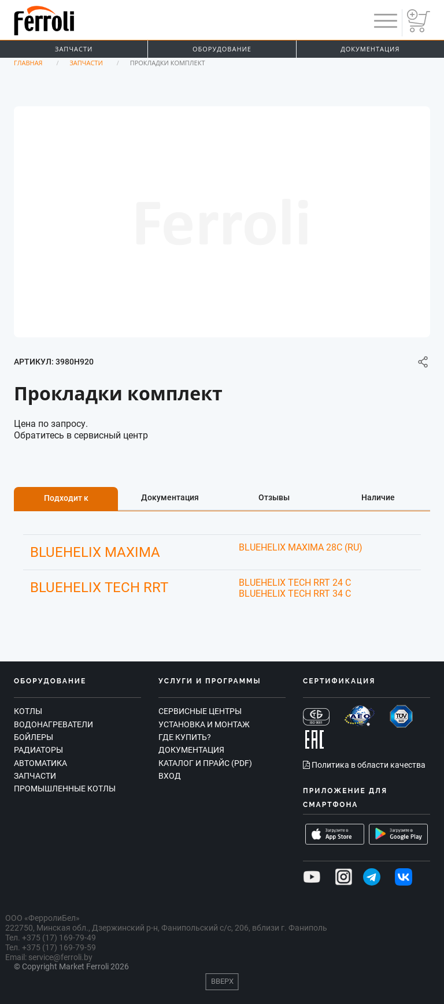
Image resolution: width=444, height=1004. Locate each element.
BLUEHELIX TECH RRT (99, 587)
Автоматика (40, 763)
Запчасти (73, 48)
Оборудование (222, 48)
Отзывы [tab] (274, 497)
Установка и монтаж (204, 724)
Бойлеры (33, 737)
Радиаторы (38, 749)
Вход (169, 775)
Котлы (28, 711)
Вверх (222, 981)
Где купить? (184, 737)
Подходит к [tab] (66, 498)
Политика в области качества (364, 764)
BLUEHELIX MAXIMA (95, 552)
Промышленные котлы (65, 788)
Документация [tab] (170, 497)
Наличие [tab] (378, 497)
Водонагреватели (53, 724)
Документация (370, 48)
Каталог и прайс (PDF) (205, 763)
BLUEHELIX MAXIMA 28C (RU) (300, 547)
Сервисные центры (200, 711)
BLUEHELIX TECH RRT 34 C (295, 593)
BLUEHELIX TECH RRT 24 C (295, 582)
